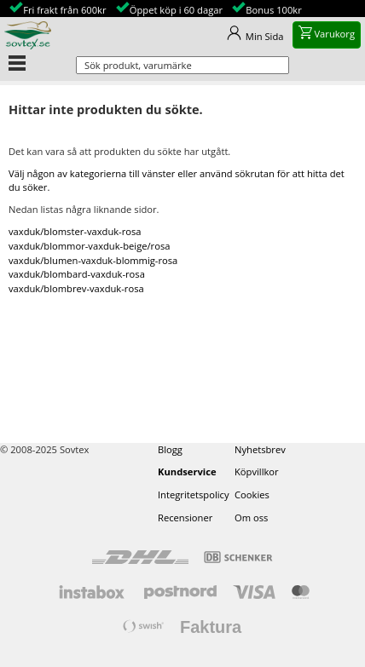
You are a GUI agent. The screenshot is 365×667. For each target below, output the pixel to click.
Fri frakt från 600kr (64, 9)
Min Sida (265, 36)
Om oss (251, 517)
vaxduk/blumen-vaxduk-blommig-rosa (93, 260)
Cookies (252, 494)
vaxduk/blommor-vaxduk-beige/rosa (89, 245)
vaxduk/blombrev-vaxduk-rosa (76, 288)
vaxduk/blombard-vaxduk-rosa (77, 273)
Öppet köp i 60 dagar (176, 9)
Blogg (170, 449)
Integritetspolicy (193, 494)
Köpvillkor (257, 471)
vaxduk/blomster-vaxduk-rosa (75, 231)
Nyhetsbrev (260, 449)
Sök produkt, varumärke (138, 65)
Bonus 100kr (274, 9)
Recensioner (185, 517)
